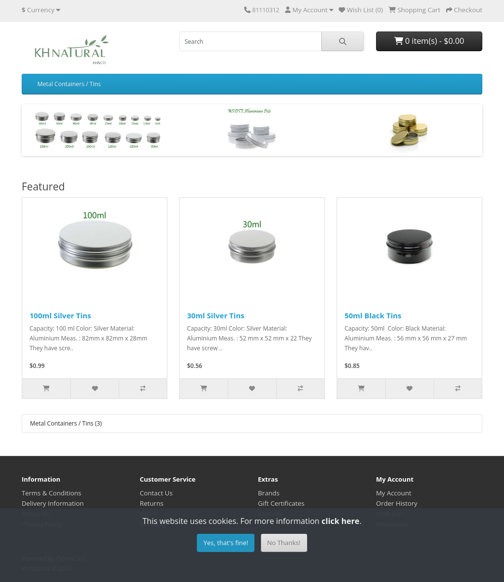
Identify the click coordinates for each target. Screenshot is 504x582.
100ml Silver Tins (60, 315)
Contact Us (156, 493)
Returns (151, 503)
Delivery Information (53, 503)
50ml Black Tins (373, 315)
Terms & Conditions (51, 493)
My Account (393, 493)
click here (340, 521)
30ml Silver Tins (215, 315)
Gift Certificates (281, 503)
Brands (269, 493)
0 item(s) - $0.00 (429, 40)
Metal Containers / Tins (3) (66, 423)
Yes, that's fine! (225, 542)
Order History (396, 503)
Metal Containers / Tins (69, 84)
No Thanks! (284, 542)
